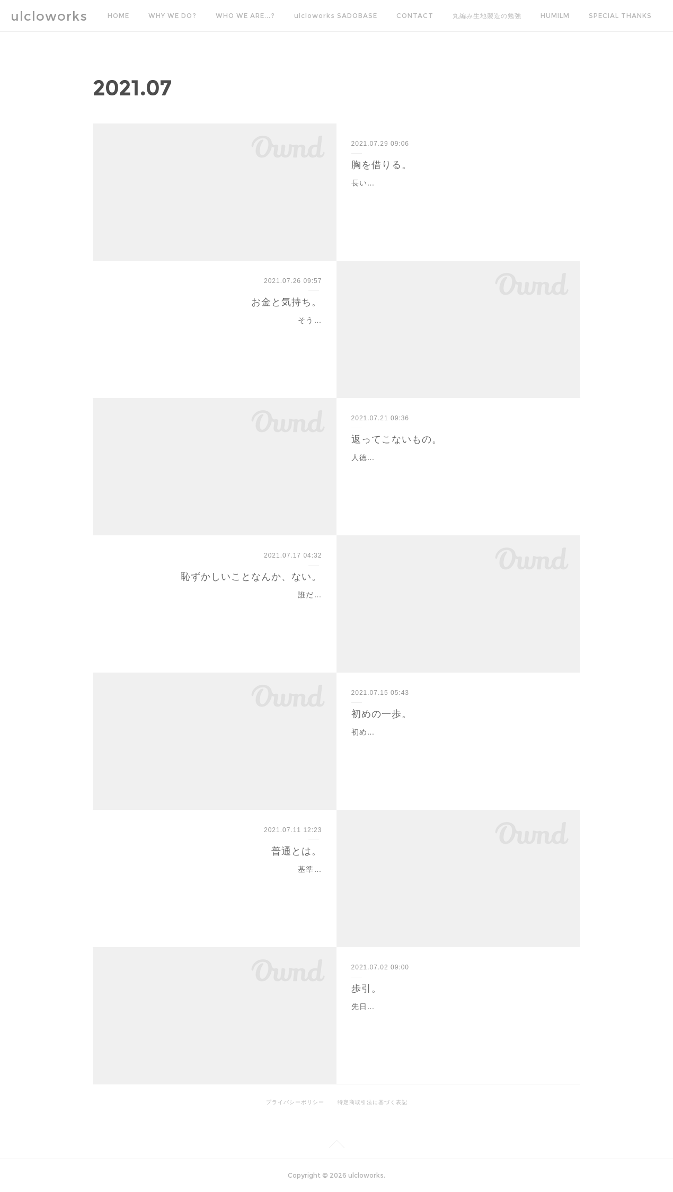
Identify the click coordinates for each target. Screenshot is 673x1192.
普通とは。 (296, 851)
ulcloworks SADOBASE (335, 16)
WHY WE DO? (172, 16)
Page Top (336, 1146)
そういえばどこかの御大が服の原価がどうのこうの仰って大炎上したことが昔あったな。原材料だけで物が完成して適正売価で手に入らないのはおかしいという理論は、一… (218, 333)
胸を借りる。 (381, 165)
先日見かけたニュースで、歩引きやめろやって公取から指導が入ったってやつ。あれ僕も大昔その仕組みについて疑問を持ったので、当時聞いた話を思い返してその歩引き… (454, 1019)
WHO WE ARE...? (245, 16)
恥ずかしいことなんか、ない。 (251, 576)
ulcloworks (49, 16)
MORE (599, 16)
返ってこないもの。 (396, 439)
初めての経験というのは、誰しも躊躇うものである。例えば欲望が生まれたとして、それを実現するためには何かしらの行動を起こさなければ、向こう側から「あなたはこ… (454, 745)
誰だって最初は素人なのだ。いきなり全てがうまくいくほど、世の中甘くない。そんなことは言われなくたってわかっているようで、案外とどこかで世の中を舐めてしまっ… (218, 607)
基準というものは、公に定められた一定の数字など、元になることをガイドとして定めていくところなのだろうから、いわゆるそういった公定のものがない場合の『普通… (218, 882)
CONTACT (414, 16)
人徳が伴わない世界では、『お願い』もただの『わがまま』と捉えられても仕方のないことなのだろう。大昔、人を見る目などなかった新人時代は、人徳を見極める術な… (454, 470)
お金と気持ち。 (286, 302)
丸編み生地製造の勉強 (487, 16)
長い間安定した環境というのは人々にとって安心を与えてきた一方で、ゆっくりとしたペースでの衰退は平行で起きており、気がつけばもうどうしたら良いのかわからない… (454, 196)
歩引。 (366, 988)
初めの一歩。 (381, 714)
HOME (118, 16)
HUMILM (555, 16)
